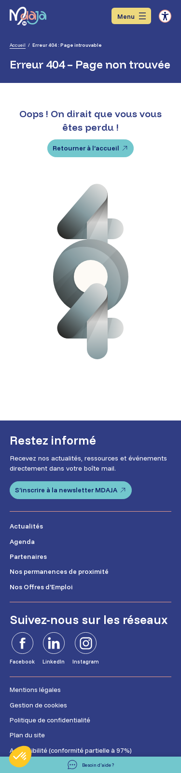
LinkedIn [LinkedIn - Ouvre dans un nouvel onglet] (53, 661)
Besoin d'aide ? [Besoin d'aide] (98, 765)
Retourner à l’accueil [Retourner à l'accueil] (86, 148)
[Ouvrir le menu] (131, 16)
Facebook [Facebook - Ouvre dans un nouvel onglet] (22, 661)
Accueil (18, 45)
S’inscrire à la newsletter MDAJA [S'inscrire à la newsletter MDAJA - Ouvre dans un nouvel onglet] (66, 490)
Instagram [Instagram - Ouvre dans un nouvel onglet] (85, 661)
